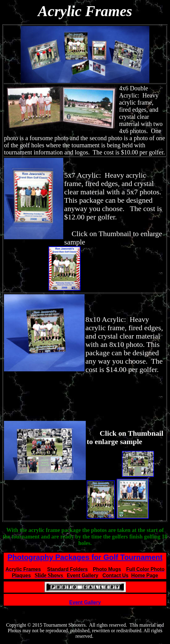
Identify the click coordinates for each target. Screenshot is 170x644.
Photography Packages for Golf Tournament (84, 557)
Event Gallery (85, 602)
